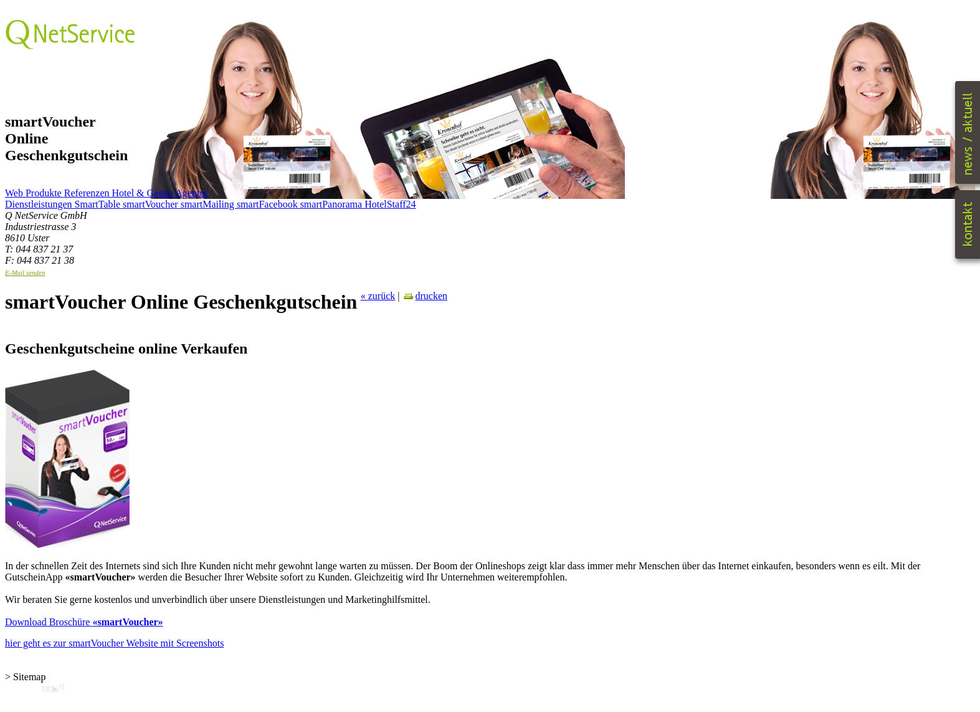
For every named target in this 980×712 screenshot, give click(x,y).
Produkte (45, 193)
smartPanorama (332, 204)
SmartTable (99, 204)
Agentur (191, 193)
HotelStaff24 (390, 204)
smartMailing (209, 204)
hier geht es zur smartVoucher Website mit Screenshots (114, 643)
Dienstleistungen (40, 204)
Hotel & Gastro (144, 193)
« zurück (378, 296)
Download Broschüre (84, 622)
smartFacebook (268, 204)
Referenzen (88, 193)
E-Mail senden (25, 272)
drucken (424, 296)
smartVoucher (152, 204)
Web (15, 193)
